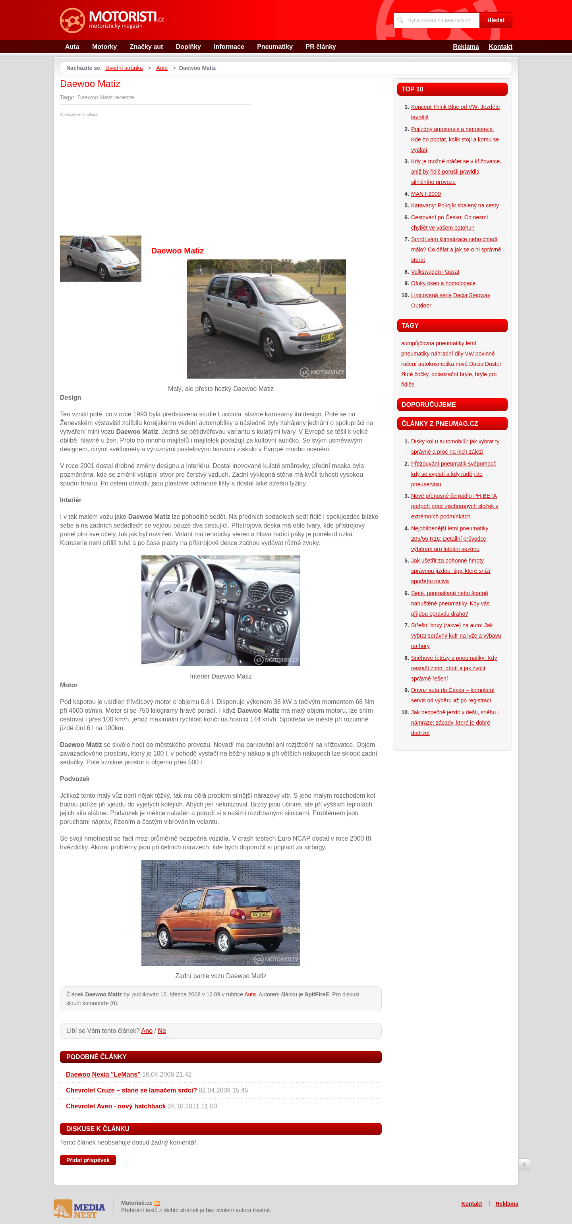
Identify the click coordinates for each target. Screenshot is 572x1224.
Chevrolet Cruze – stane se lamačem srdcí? (131, 1090)
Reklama (466, 46)
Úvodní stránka (124, 68)
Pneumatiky (275, 46)
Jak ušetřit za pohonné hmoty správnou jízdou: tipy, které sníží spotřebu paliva (451, 570)
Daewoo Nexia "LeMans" (103, 1074)
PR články (321, 46)
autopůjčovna (417, 343)
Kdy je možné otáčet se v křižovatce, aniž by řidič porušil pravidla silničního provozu (456, 171)
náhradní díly (447, 353)
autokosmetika (436, 364)
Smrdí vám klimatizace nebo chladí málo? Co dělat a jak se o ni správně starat (456, 249)
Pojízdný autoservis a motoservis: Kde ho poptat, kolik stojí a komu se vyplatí (455, 139)
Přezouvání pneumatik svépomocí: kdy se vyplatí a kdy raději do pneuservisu (454, 473)
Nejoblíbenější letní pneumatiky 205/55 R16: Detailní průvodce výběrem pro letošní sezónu (450, 538)
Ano (147, 1030)
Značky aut (146, 46)
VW (469, 353)
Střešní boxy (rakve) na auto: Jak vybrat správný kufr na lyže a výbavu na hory (456, 635)
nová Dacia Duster (478, 364)
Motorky (104, 46)
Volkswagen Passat (435, 272)
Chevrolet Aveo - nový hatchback (116, 1106)
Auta (72, 46)
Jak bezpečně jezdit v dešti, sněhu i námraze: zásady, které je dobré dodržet (455, 722)
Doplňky (188, 46)
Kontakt (500, 46)
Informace (229, 46)
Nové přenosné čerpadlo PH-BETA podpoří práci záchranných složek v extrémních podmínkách (454, 506)
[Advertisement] (126, 176)
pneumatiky (450, 343)
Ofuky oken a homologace (443, 283)
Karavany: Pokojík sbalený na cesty (455, 205)
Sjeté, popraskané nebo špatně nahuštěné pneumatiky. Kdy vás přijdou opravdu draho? (450, 603)
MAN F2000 (426, 194)
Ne (162, 1030)
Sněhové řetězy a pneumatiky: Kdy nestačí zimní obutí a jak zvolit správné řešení (454, 668)
